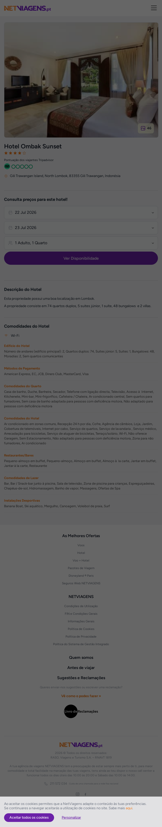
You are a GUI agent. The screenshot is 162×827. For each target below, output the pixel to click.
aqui (129, 808)
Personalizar (71, 817)
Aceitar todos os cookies (29, 817)
